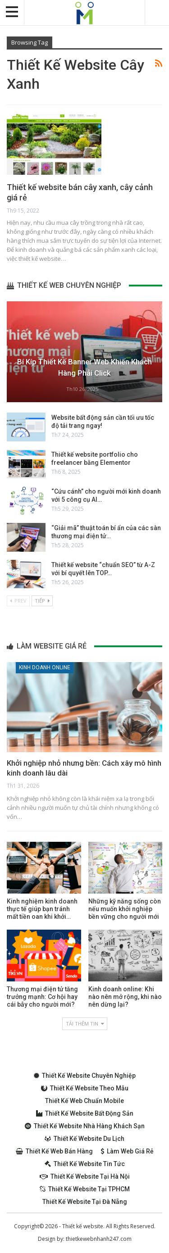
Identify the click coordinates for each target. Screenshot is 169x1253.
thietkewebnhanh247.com (99, 1239)
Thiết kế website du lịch (84, 1138)
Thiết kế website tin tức (85, 1163)
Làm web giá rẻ (127, 1151)
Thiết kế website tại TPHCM (85, 1189)
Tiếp (42, 600)
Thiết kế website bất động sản (84, 1113)
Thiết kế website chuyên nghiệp (85, 1075)
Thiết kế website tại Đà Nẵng (84, 1201)
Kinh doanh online (44, 667)
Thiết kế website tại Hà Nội (85, 1176)
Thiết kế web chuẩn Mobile (84, 1100)
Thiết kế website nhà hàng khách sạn (85, 1126)
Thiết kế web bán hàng (54, 1151)
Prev (18, 600)
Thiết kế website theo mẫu (84, 1088)
